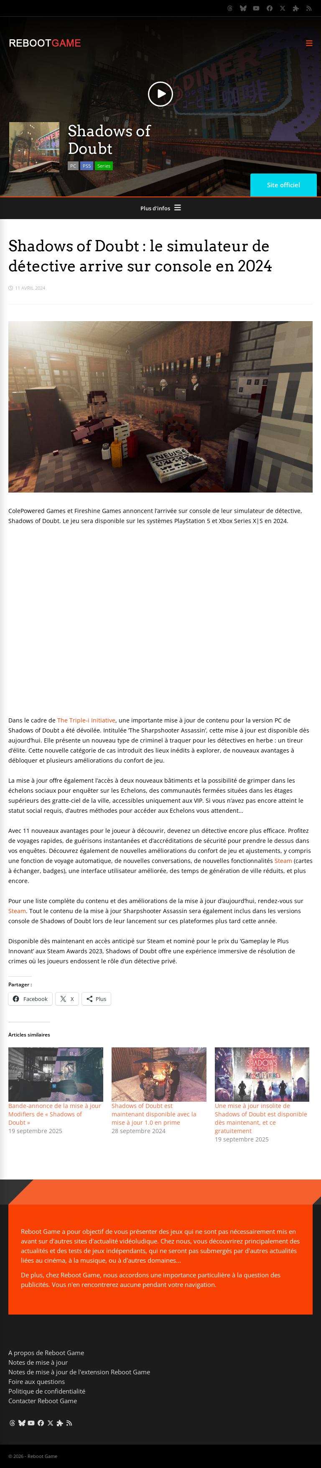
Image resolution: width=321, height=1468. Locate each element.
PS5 (87, 166)
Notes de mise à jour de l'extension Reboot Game (79, 1372)
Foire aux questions (36, 1381)
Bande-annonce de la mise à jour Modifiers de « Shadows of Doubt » (54, 1114)
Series (103, 166)
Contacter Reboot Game (42, 1401)
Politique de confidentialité (46, 1391)
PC (73, 166)
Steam (283, 861)
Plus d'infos (155, 208)
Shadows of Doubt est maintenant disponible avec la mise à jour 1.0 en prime (154, 1114)
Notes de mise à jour (38, 1362)
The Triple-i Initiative (86, 720)
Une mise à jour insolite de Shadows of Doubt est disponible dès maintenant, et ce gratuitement (261, 1118)
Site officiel (283, 185)
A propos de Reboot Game (46, 1352)
